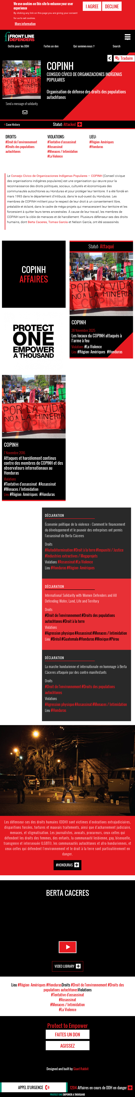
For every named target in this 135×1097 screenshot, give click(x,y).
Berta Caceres (37, 222)
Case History (13, 124)
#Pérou (114, 639)
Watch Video (67, 947)
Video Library (64, 966)
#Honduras (96, 146)
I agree (92, 6)
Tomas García (58, 222)
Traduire (127, 58)
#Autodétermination (59, 550)
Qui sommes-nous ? (84, 46)
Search (116, 46)
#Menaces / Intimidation (62, 151)
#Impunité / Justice (109, 550)
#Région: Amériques (101, 142)
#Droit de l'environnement (21, 142)
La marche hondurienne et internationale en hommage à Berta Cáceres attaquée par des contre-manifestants (86, 669)
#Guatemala (69, 639)
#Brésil (56, 639)
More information (25, 23)
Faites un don (51, 46)
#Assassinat (54, 146)
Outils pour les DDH (18, 46)
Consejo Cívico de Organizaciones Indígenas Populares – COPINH (56, 176)
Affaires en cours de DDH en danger (98, 1087)
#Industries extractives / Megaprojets (71, 555)
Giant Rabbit (80, 1068)
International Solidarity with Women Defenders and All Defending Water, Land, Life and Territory (81, 597)
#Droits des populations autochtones (20, 149)
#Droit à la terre (84, 550)
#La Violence (55, 156)
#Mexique (102, 639)
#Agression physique (59, 633)
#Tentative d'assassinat (61, 142)
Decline (112, 6)
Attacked (69, 124)
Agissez (67, 1046)
